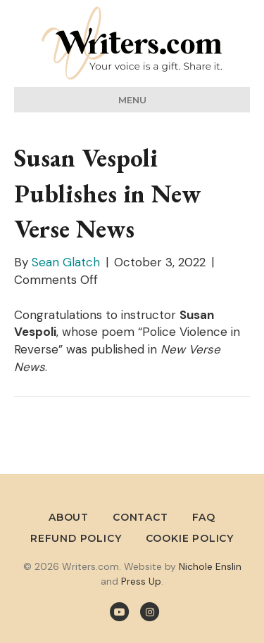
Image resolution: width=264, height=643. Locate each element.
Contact (140, 517)
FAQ (203, 517)
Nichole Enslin (210, 566)
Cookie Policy (190, 538)
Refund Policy (75, 538)
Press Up (141, 581)
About (69, 517)
